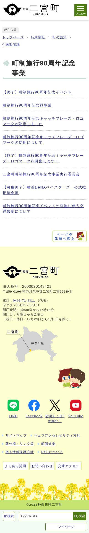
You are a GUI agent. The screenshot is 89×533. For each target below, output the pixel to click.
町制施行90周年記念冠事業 (27, 105)
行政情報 (38, 37)
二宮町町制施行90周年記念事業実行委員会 (41, 174)
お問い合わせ (42, 466)
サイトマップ (16, 435)
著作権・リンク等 (19, 444)
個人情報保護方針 (19, 452)
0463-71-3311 (24, 300)
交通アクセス (68, 466)
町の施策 (59, 37)
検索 (82, 516)
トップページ (13, 37)
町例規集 (48, 444)
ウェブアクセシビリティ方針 (57, 435)
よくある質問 (15, 466)
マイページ (66, 527)
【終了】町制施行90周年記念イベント (37, 92)
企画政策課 (11, 44)
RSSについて (52, 452)
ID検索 (9, 516)
